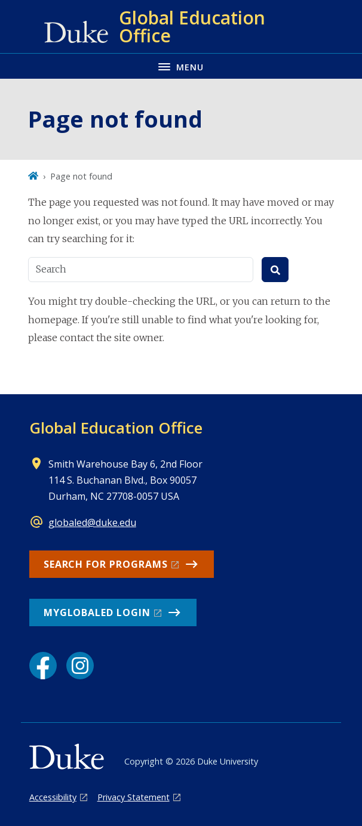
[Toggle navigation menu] (181, 66)
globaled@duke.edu (92, 522)
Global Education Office (116, 427)
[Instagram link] (80, 665)
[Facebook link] (43, 665)
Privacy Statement (133, 797)
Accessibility (52, 797)
